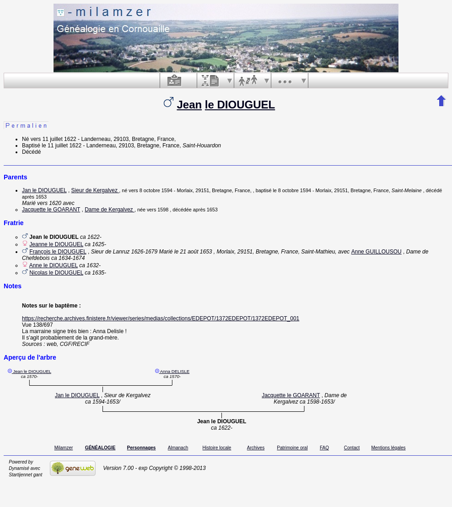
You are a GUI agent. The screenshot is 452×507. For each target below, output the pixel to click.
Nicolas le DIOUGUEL (56, 273)
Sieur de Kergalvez (95, 190)
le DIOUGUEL (240, 104)
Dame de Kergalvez (110, 209)
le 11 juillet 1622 (61, 145)
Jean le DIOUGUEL (32, 371)
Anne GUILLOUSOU (376, 251)
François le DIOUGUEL (57, 251)
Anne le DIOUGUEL (53, 265)
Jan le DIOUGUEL (44, 190)
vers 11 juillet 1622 (53, 139)
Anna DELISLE (175, 371)
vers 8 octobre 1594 (150, 190)
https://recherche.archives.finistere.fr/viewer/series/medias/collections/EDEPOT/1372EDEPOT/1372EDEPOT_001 (160, 318)
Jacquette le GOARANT (51, 209)
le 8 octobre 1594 (292, 190)
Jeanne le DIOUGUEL (56, 244)
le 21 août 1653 (193, 251)
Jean (189, 104)
